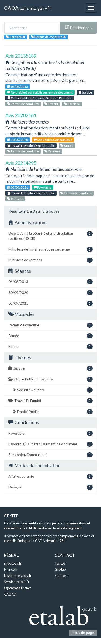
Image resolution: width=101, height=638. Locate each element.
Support (61, 575)
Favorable (42, 187)
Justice (85, 92)
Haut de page (83, 632)
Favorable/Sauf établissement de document (40, 92)
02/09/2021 (17, 187)
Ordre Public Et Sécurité (50, 379)
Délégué (50, 487)
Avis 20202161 (20, 115)
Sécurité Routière (52, 390)
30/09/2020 (17, 139)
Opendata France (18, 588)
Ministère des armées (50, 260)
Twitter (60, 563)
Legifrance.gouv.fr (18, 575)
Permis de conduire (23, 104)
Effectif (51, 104)
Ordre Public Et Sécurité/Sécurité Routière (39, 98)
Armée (67, 145)
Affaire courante (50, 476)
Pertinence (78, 27)
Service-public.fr (16, 582)
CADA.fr (10, 594)
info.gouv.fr (13, 563)
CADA (11, 8)
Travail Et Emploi (50, 400)
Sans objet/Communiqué (53, 139)
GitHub (60, 569)
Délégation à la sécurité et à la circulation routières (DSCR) (50, 236)
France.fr (11, 569)
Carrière (72, 104)
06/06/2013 (17, 86)
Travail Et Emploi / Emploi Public (31, 145)
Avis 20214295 (20, 163)
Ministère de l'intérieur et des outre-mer (50, 249)
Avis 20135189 (20, 56)
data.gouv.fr (39, 8)
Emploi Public (52, 411)
